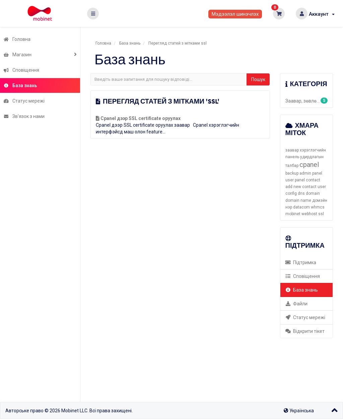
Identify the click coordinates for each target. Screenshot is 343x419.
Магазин (17, 54)
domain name (298, 200)
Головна (16, 39)
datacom (301, 207)
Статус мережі (24, 101)
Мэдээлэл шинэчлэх (235, 14)
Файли (296, 303)
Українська (299, 410)
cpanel (309, 165)
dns (301, 193)
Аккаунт (322, 14)
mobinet (292, 214)
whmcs (318, 207)
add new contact (301, 186)
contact (313, 180)
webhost (309, 214)
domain (313, 193)
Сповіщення (21, 70)
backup (291, 173)
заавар (292, 150)
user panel (295, 180)
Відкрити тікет (305, 331)
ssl (321, 214)
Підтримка (301, 262)
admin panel (310, 173)
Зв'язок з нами (24, 116)
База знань (20, 85)
